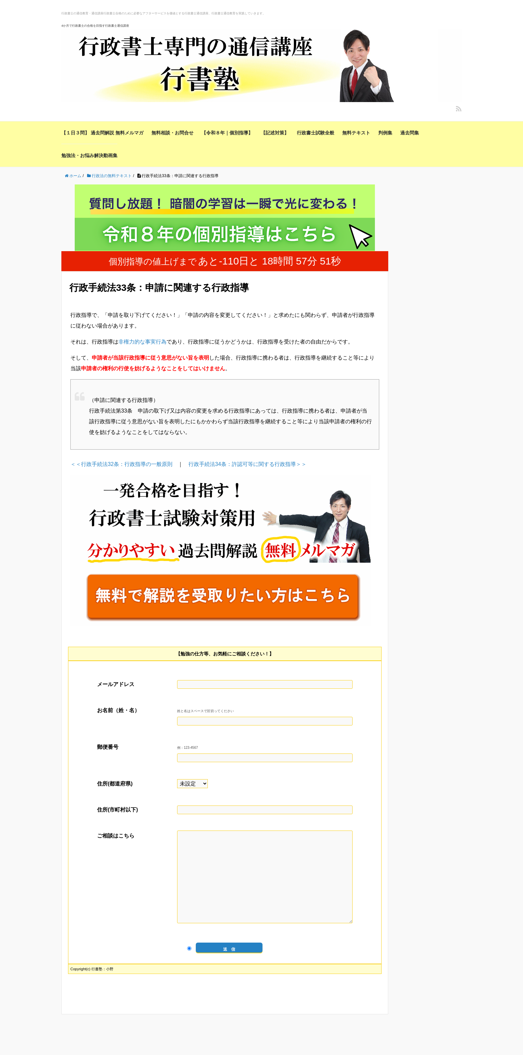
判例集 (385, 132)
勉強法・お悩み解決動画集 (89, 155)
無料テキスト (356, 132)
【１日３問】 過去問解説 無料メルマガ (102, 132)
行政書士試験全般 (315, 132)
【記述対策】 (275, 132)
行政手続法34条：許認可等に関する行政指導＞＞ (247, 464)
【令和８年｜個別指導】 (227, 132)
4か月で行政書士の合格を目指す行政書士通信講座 (95, 25)
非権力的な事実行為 (142, 342)
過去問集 (409, 132)
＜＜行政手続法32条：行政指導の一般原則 (121, 464)
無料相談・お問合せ (172, 132)
